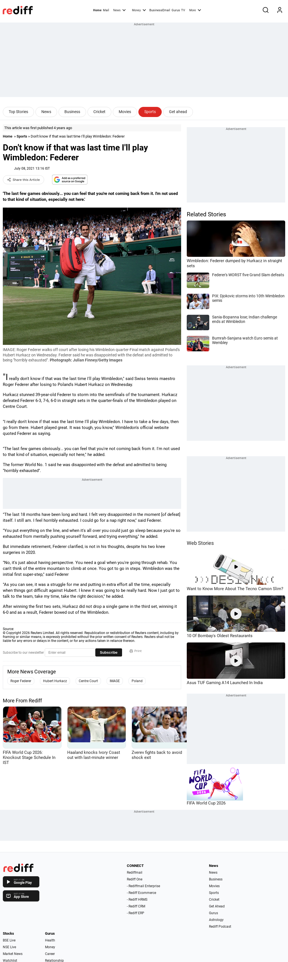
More (195, 10)
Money (139, 10)
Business (72, 111)
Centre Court (88, 681)
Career (50, 954)
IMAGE (115, 681)
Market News (12, 954)
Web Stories (200, 543)
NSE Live (9, 947)
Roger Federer (20, 681)
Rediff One (134, 879)
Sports (150, 111)
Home (97, 10)
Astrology (216, 920)
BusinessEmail (159, 10)
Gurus (176, 10)
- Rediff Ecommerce (141, 893)
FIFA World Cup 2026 (206, 803)
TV (183, 10)
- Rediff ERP (135, 913)
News (119, 10)
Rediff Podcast (220, 927)
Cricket (99, 111)
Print (135, 651)
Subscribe (109, 652)
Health (50, 940)
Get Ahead (217, 906)
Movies (125, 111)
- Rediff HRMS (137, 900)
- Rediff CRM (136, 906)
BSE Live (9, 940)
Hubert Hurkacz (55, 681)
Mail (106, 10)
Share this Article (23, 179)
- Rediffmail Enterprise (143, 886)
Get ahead (178, 111)
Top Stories (18, 111)
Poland (137, 681)
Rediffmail (134, 873)
